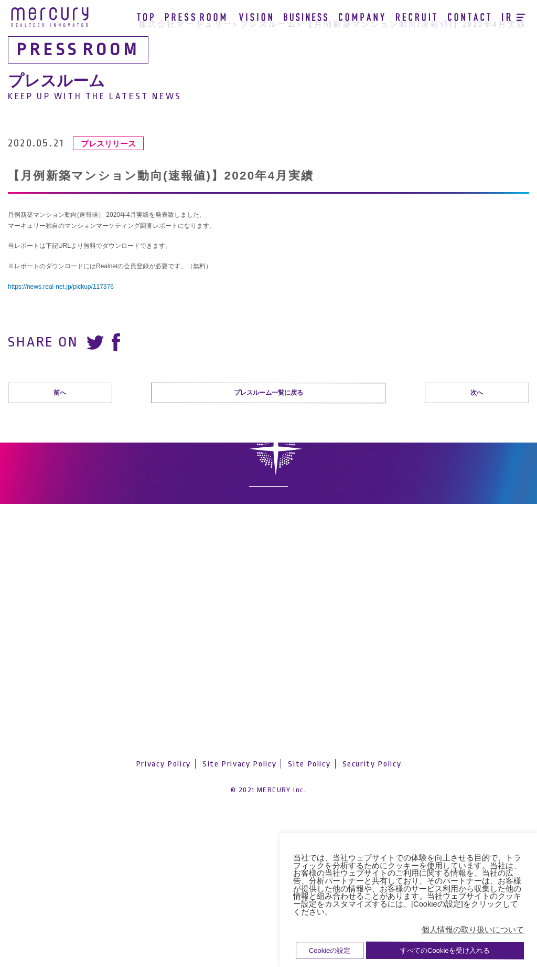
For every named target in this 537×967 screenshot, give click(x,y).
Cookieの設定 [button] (329, 950)
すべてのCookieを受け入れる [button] (444, 950)
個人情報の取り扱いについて (473, 930)
